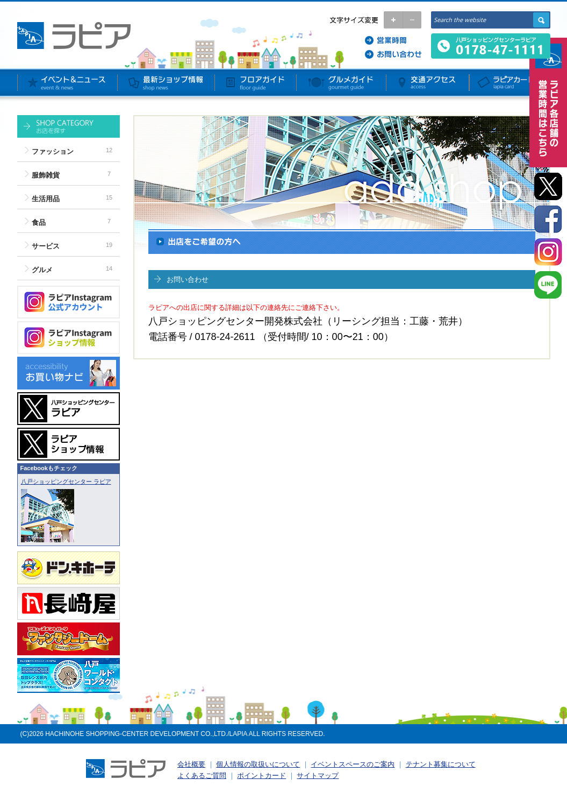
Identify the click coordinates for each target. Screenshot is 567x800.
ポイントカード (261, 775)
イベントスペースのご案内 (352, 764)
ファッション (53, 151)
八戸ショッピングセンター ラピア (66, 481)
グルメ (42, 270)
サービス (46, 246)
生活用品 (46, 199)
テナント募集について (441, 764)
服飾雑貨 (46, 175)
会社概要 (191, 764)
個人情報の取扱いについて (258, 764)
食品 (39, 222)
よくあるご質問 (201, 775)
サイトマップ (318, 775)
